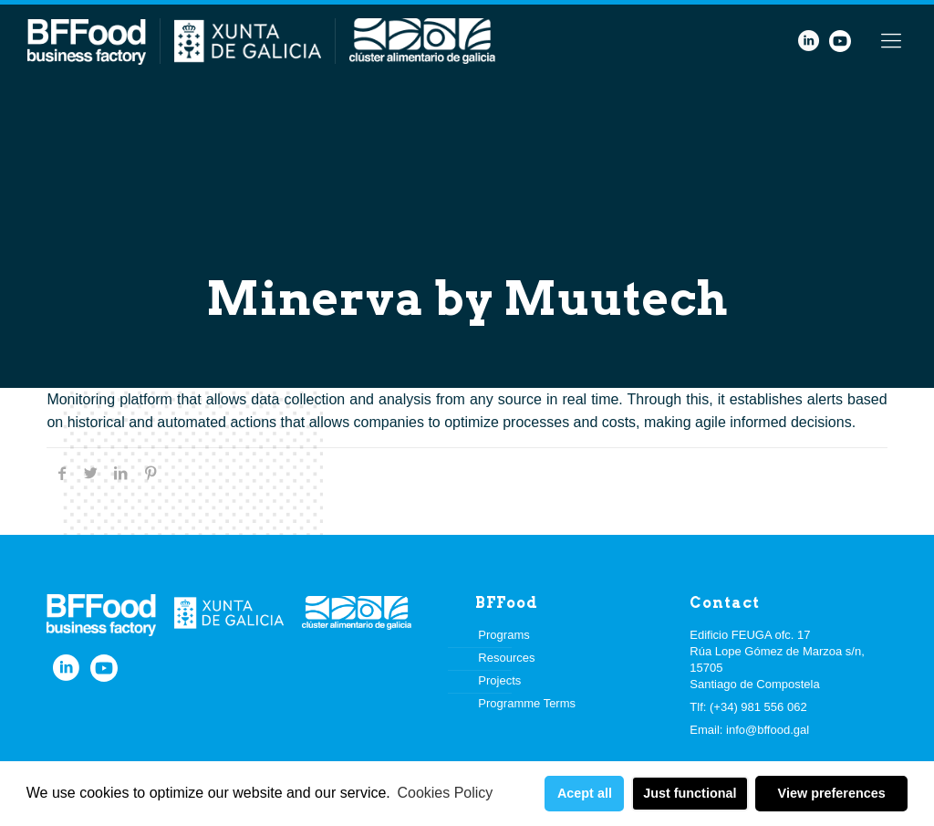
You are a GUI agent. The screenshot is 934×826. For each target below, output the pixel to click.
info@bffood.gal (767, 730)
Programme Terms (527, 703)
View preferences (832, 793)
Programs (503, 635)
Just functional (689, 793)
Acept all (584, 793)
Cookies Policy (445, 792)
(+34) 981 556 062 (758, 707)
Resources (506, 657)
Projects (499, 680)
